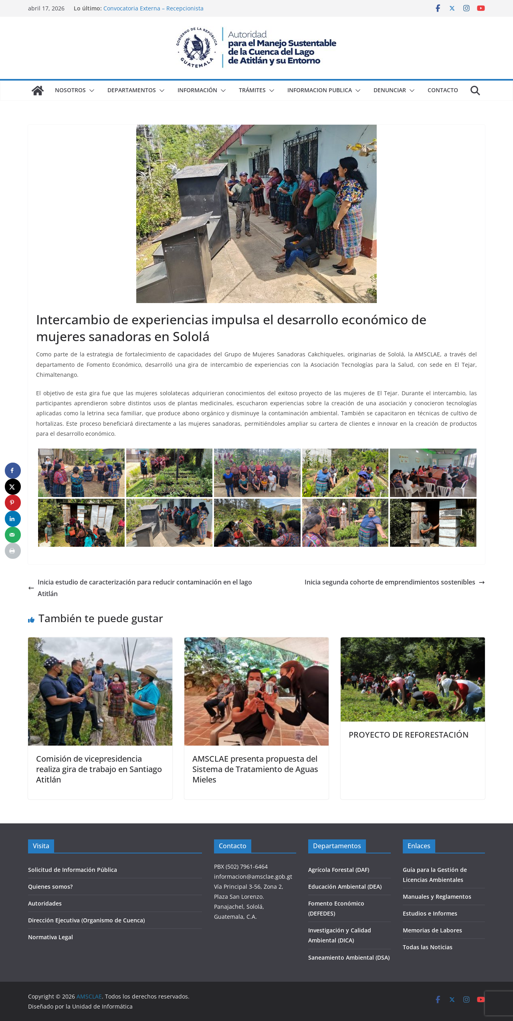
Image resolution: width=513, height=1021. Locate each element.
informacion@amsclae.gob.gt (253, 876)
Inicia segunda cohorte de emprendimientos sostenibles (395, 582)
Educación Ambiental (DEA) (345, 886)
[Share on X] (13, 487)
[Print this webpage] (13, 551)
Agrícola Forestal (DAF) (338, 869)
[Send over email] (13, 535)
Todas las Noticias (427, 947)
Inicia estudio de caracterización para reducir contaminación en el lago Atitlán (140, 588)
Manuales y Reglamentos (437, 896)
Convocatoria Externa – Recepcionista (153, 8)
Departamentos (131, 90)
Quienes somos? (50, 886)
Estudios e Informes (430, 913)
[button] (90, 91)
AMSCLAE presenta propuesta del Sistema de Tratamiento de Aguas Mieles (255, 769)
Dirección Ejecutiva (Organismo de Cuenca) (86, 920)
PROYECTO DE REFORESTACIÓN (409, 734)
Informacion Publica (319, 90)
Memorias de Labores (432, 930)
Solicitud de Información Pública (72, 869)
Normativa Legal (50, 937)
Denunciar (390, 90)
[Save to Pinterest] (13, 503)
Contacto (443, 90)
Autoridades (45, 903)
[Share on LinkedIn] (13, 519)
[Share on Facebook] (13, 471)
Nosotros (70, 90)
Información (197, 90)
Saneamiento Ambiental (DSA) (349, 957)
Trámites (252, 90)
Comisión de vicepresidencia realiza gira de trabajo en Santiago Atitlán (99, 769)
